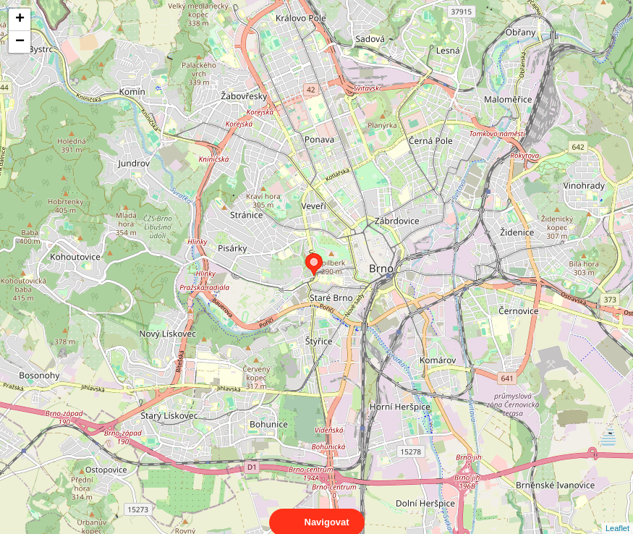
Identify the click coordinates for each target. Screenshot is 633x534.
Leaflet (617, 515)
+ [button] (20, 19)
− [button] (20, 42)
